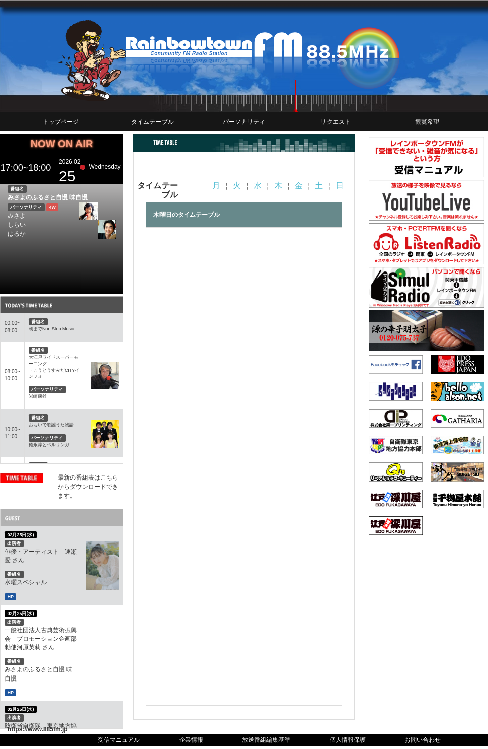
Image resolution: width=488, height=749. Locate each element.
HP (10, 596)
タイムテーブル (152, 121)
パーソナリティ (244, 121)
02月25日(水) (20, 534)
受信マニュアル (119, 739)
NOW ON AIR (62, 143)
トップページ (61, 121)
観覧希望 (427, 121)
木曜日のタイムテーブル (186, 214)
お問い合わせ (422, 739)
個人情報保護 (348, 739)
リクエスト (335, 121)
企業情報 (191, 739)
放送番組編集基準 (266, 739)
